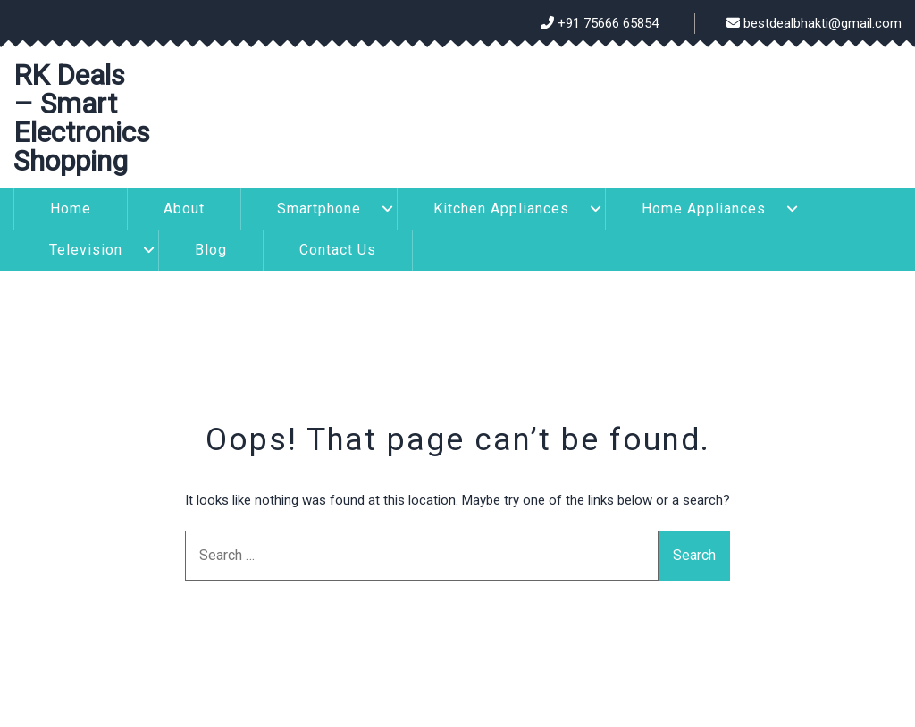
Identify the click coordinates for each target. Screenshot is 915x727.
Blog (211, 249)
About (184, 208)
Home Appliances (704, 208)
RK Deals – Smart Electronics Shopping (81, 118)
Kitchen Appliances (501, 208)
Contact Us (337, 249)
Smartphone (319, 208)
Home (70, 208)
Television (85, 249)
